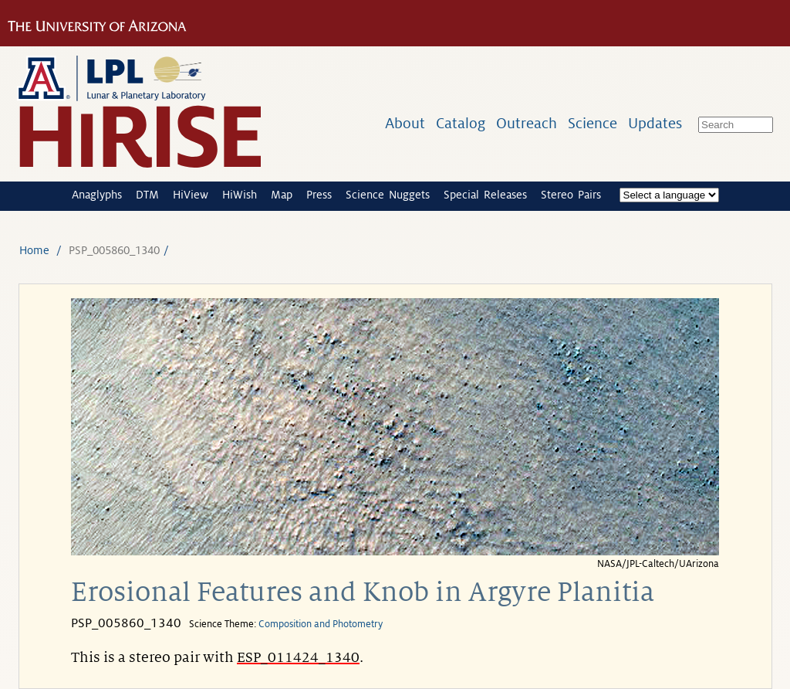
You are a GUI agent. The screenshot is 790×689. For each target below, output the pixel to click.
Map (281, 194)
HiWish (239, 194)
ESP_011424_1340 (298, 657)
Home (34, 250)
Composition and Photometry (320, 624)
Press (319, 194)
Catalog (460, 123)
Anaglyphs (97, 194)
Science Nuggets (388, 194)
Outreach (526, 123)
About (405, 123)
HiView (190, 194)
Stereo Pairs (571, 194)
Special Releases (485, 194)
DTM (147, 194)
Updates (655, 123)
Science (592, 123)
